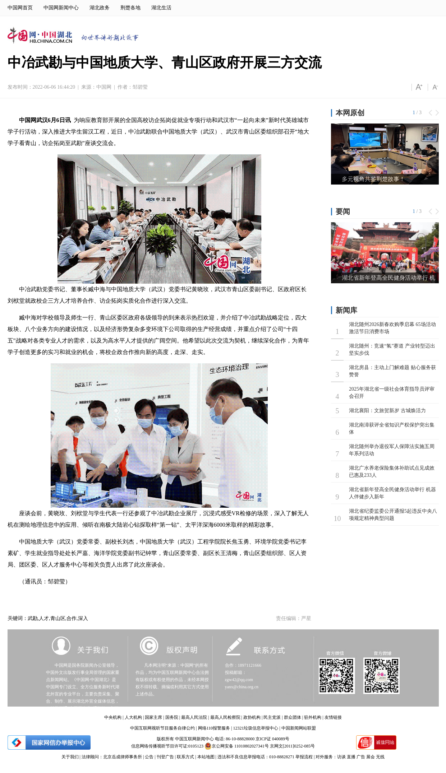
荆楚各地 (130, 7)
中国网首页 (20, 7)
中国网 (103, 87)
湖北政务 (99, 7)
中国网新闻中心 (61, 7)
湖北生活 (161, 7)
